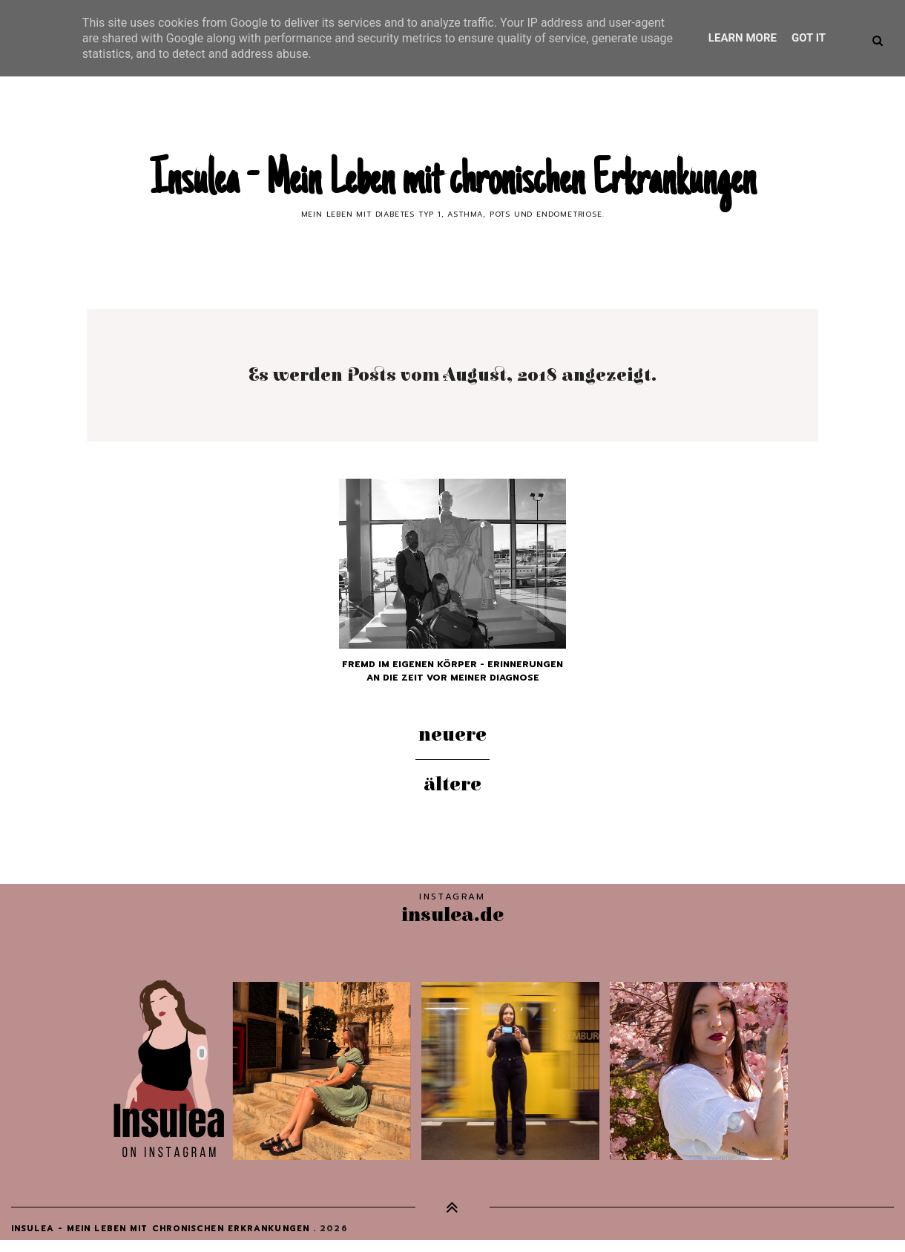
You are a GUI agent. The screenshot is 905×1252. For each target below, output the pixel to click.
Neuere (452, 735)
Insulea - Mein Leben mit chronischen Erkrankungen (453, 183)
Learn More (742, 38)
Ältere (452, 784)
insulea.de (452, 914)
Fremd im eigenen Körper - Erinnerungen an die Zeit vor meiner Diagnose (452, 671)
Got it (809, 38)
